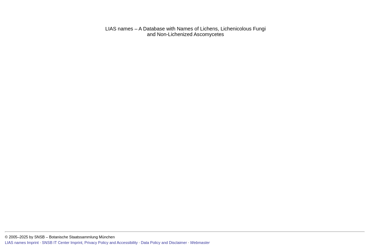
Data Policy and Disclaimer (164, 242)
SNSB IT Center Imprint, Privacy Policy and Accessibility (90, 242)
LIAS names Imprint (22, 242)
